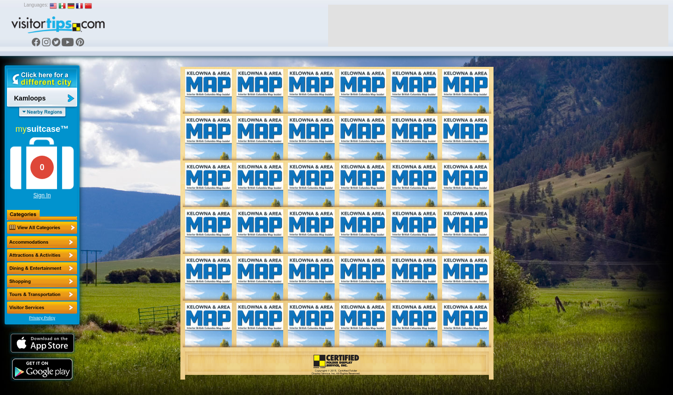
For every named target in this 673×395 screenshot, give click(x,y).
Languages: (36, 4)
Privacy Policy (42, 318)
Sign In (41, 195)
